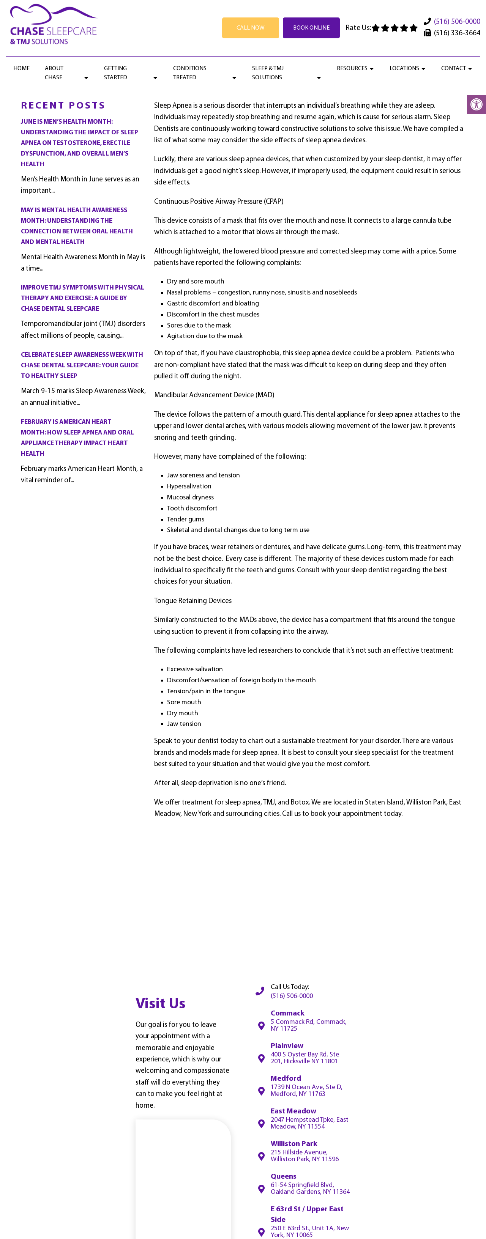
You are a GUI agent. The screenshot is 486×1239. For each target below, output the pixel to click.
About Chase (54, 73)
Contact (453, 69)
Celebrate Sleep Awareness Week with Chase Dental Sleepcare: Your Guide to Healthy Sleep (82, 365)
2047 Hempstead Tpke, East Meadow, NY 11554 (310, 1123)
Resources (352, 69)
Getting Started (115, 73)
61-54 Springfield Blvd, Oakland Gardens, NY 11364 (310, 1189)
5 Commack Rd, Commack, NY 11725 (309, 1026)
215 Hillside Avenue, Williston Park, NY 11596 (305, 1156)
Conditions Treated (190, 73)
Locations (404, 69)
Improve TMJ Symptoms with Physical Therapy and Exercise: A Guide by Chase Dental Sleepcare (82, 298)
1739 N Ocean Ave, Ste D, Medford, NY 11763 (306, 1091)
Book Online (311, 28)
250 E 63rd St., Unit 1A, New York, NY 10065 (310, 1232)
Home (21, 69)
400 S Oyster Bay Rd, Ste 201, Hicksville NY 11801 (305, 1058)
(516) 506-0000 (457, 22)
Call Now (251, 28)
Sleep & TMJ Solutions (268, 73)
